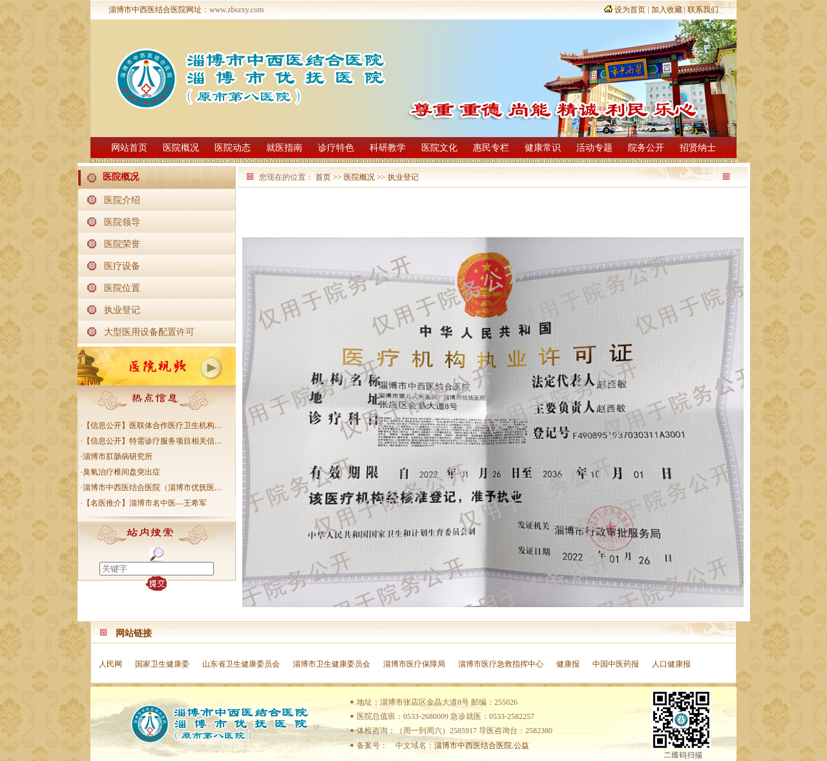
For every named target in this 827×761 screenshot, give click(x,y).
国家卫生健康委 (162, 664)
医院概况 (181, 148)
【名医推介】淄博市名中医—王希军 (145, 503)
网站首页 (129, 148)
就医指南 (284, 148)
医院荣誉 (122, 244)
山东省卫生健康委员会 (241, 664)
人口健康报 (671, 664)
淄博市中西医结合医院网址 (155, 9)
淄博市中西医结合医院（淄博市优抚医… (152, 487)
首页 (323, 177)
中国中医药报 (615, 664)
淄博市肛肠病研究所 (117, 456)
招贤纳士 (698, 148)
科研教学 (388, 148)
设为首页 (629, 9)
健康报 (568, 664)
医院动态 (233, 148)
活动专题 (594, 148)
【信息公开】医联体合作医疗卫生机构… (152, 425)
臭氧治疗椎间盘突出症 (121, 472)
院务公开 (646, 148)
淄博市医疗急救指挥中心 (500, 664)
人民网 (110, 664)
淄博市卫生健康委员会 (331, 664)
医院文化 (439, 148)
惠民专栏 (491, 148)
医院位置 (122, 288)
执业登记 (122, 310)
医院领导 (122, 222)
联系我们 (702, 9)
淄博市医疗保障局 (414, 664)
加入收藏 (666, 9)
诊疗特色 (336, 148)
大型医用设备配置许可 (149, 332)
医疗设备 (122, 266)
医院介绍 (122, 200)
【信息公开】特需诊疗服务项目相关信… (152, 440)
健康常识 (543, 148)
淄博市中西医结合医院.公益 (481, 745)
